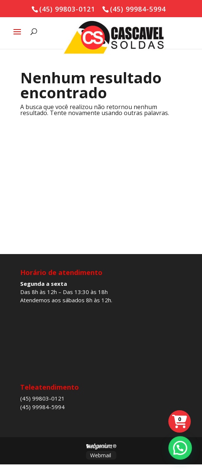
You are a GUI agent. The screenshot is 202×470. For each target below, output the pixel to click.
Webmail (100, 455)
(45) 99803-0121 (42, 398)
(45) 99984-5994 (42, 407)
